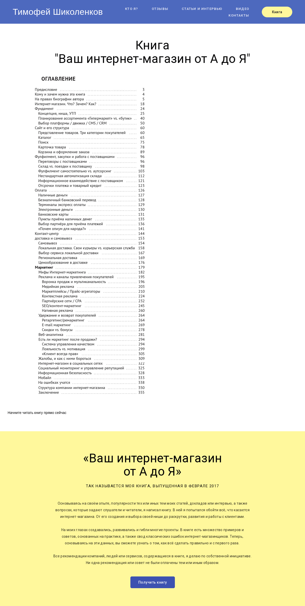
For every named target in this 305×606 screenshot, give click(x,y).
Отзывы (160, 9)
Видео (242, 9)
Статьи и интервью (202, 9)
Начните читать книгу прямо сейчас (37, 413)
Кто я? (131, 9)
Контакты (238, 15)
